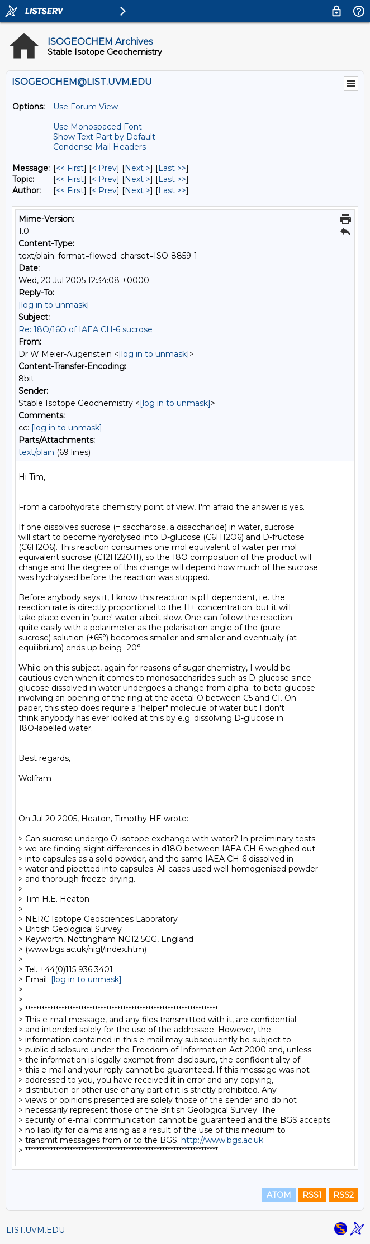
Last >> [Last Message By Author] (172, 190)
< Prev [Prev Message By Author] (104, 190)
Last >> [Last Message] (172, 168)
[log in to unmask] (53, 305)
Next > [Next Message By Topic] (137, 179)
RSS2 (343, 1195)
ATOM (279, 1195)
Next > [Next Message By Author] (137, 190)
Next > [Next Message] (137, 168)
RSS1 (312, 1195)
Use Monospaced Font (97, 127)
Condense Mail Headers (99, 147)
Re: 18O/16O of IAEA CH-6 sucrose (85, 329)
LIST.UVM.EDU (35, 1230)
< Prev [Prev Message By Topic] (104, 179)
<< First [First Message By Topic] (70, 179)
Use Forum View (85, 107)
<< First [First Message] (70, 168)
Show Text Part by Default (104, 137)
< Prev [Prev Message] (104, 168)
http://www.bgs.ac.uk (222, 1140)
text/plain (36, 452)
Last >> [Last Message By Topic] (172, 179)
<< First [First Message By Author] (70, 190)
